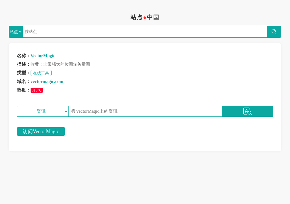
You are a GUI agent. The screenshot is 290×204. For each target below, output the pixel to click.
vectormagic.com (47, 81)
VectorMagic (43, 55)
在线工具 (41, 73)
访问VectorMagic (41, 131)
